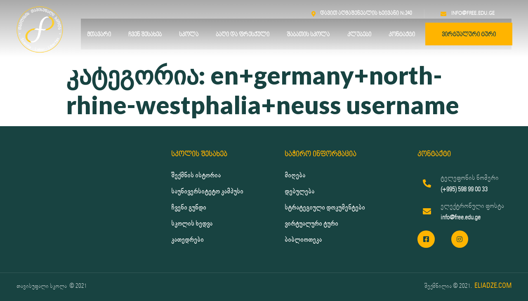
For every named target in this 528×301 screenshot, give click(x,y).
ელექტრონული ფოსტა (472, 206)
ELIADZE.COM (493, 286)
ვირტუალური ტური (469, 35)
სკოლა (188, 35)
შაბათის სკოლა (308, 35)
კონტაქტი (402, 35)
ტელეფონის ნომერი (470, 178)
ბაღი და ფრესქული (242, 35)
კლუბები (359, 35)
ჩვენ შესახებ (145, 35)
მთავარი (99, 35)
